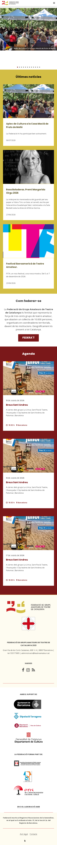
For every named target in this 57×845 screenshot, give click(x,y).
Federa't (28, 338)
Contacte (33, 834)
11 (37, 67)
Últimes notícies (28, 77)
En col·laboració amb (28, 806)
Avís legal (24, 834)
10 (35, 67)
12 (39, 67)
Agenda (28, 354)
